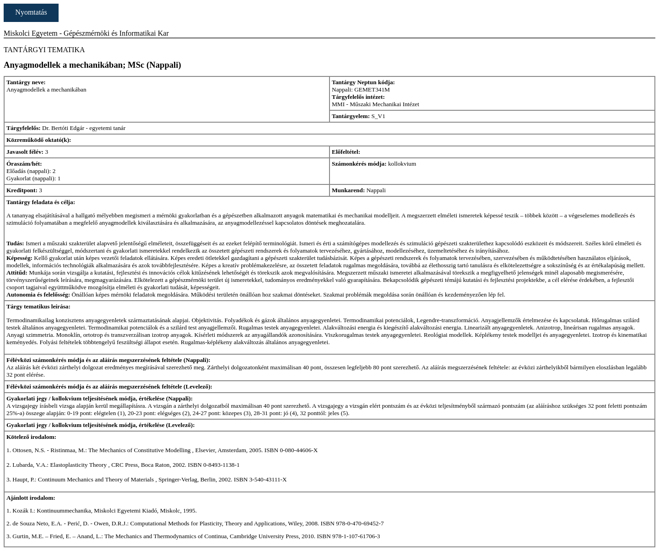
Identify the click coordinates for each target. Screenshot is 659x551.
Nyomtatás (31, 12)
